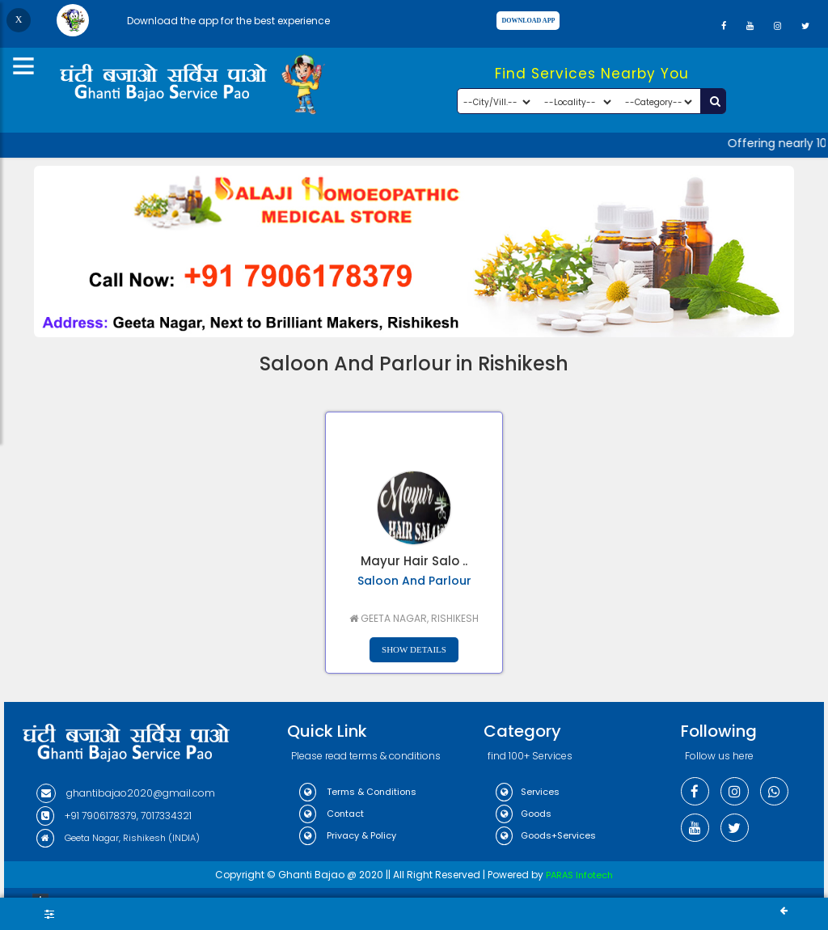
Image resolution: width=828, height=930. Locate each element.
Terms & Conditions (357, 791)
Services (528, 791)
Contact (331, 813)
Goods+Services (546, 835)
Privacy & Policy (347, 835)
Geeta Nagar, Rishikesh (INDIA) (118, 837)
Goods (523, 813)
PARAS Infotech (579, 875)
